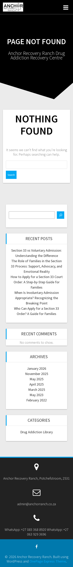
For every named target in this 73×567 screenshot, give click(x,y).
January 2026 (36, 368)
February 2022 (36, 400)
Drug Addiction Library (36, 432)
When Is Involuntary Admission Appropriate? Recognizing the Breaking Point (36, 297)
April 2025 (36, 384)
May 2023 (36, 395)
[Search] (60, 215)
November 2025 (36, 373)
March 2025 (36, 389)
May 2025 (36, 379)
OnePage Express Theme (48, 561)
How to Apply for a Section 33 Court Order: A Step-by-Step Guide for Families (37, 282)
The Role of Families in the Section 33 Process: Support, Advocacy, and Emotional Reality (36, 266)
